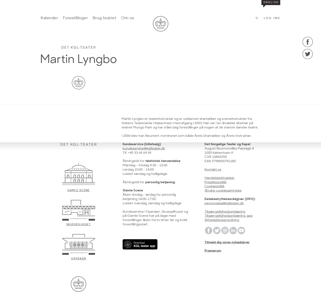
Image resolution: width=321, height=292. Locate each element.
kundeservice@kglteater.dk (144, 148)
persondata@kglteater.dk (224, 203)
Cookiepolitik (215, 186)
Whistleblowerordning (222, 220)
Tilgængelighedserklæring (225, 211)
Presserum (213, 251)
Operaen (78, 258)
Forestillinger (75, 18)
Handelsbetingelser (220, 178)
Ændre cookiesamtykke (223, 190)
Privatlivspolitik (216, 182)
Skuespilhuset (78, 224)
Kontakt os (213, 169)
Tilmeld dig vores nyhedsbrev (227, 242)
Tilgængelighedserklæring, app (229, 216)
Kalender (49, 18)
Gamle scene (78, 190)
